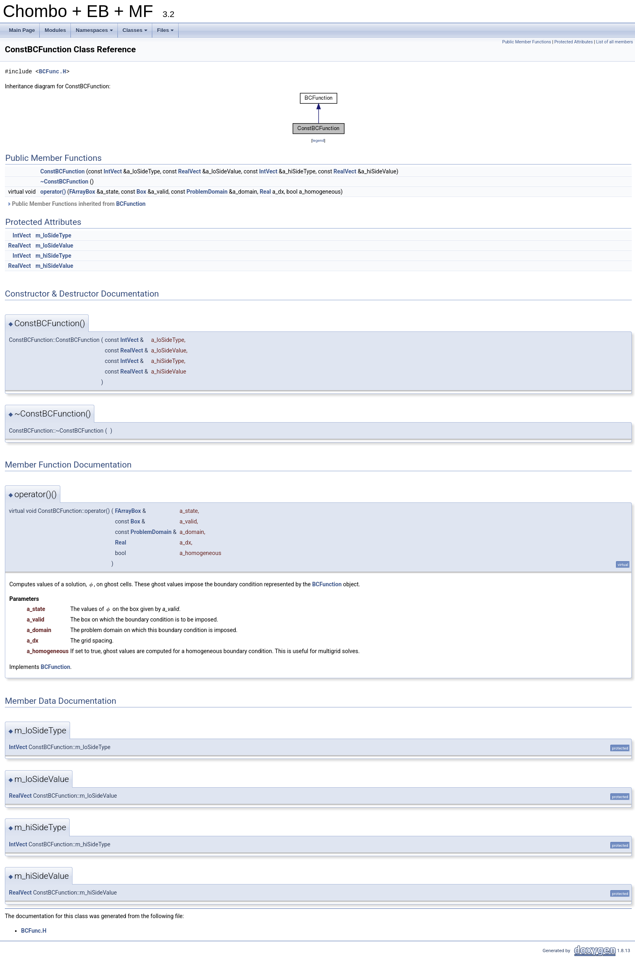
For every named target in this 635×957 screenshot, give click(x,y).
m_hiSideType (53, 255)
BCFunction (131, 204)
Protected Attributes (573, 42)
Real (265, 191)
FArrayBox (82, 191)
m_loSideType (53, 235)
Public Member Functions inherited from (76, 204)
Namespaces (95, 32)
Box (141, 191)
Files (166, 32)
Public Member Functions (526, 42)
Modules (55, 30)
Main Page (22, 30)
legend (318, 140)
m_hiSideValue (54, 266)
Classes (136, 32)
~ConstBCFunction (64, 181)
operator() (53, 191)
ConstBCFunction (62, 171)
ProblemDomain (207, 191)
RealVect (189, 171)
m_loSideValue (54, 245)
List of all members (614, 42)
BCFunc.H (52, 71)
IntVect (113, 171)
